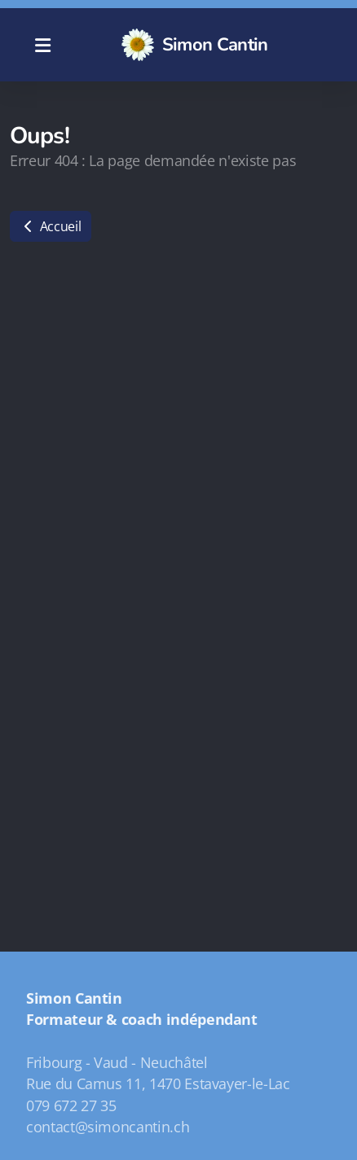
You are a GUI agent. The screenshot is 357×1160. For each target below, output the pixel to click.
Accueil (50, 226)
